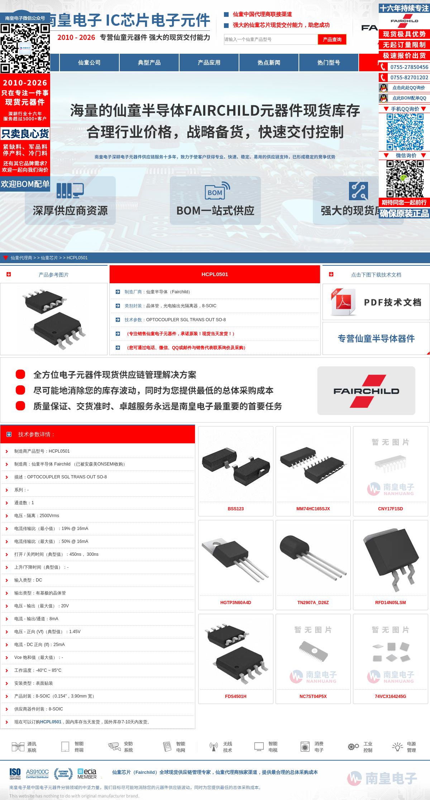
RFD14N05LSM (390, 602)
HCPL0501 (77, 257)
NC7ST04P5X (313, 696)
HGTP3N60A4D (235, 602)
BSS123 (236, 508)
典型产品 (149, 62)
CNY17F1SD (390, 508)
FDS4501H (235, 696)
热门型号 (328, 62)
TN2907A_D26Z (313, 602)
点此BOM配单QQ (409, 98)
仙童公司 (89, 62)
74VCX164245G (390, 696)
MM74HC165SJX (313, 508)
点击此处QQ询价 (408, 87)
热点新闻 (269, 62)
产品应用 (209, 62)
